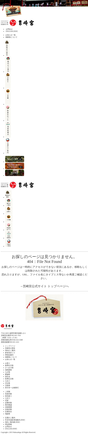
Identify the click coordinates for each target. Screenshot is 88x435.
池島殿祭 (8, 370)
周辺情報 (8, 424)
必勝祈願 (8, 403)
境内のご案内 (10, 350)
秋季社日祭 (9, 379)
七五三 (7, 381)
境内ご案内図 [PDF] (12, 422)
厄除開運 (8, 407)
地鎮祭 (7, 414)
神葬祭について (11, 37)
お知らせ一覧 (10, 35)
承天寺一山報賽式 (12, 388)
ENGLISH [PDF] (12, 31)
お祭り (7, 363)
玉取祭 (7, 385)
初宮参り (8, 396)
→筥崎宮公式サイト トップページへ (44, 286)
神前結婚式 (9, 355)
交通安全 (8, 411)
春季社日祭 (9, 365)
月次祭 (7, 383)
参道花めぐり (10, 353)
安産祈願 (8, 394)
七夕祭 (7, 372)
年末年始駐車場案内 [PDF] (15, 420)
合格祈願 (8, 409)
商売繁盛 (8, 405)
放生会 (7, 376)
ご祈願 (7, 391)
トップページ (10, 346)
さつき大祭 (9, 368)
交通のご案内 (10, 418)
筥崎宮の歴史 (10, 348)
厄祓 (6, 400)
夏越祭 (7, 374)
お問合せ (9, 29)
